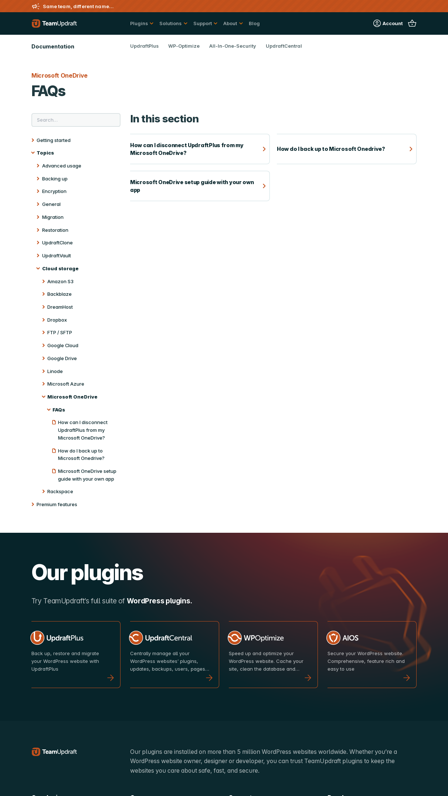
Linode (55, 371)
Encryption (54, 191)
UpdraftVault (56, 255)
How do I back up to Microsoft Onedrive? (81, 454)
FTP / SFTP (59, 332)
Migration (53, 217)
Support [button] (202, 23)
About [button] (230, 23)
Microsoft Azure (65, 384)
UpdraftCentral (284, 46)
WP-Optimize (184, 46)
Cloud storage (60, 268)
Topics (45, 153)
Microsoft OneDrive (72, 397)
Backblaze (59, 294)
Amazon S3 (60, 281)
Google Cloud (62, 345)
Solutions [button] (170, 23)
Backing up (55, 179)
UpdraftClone (57, 242)
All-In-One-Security (232, 46)
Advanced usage (61, 166)
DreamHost (60, 307)
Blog (254, 23)
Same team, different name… (78, 6)
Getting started (54, 140)
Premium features (57, 504)
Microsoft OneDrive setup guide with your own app (87, 475)
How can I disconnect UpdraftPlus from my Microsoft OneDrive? (83, 429)
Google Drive (62, 358)
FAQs (58, 410)
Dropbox (57, 320)
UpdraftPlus (144, 46)
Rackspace (60, 491)
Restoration (55, 230)
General (51, 204)
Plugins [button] (139, 23)
